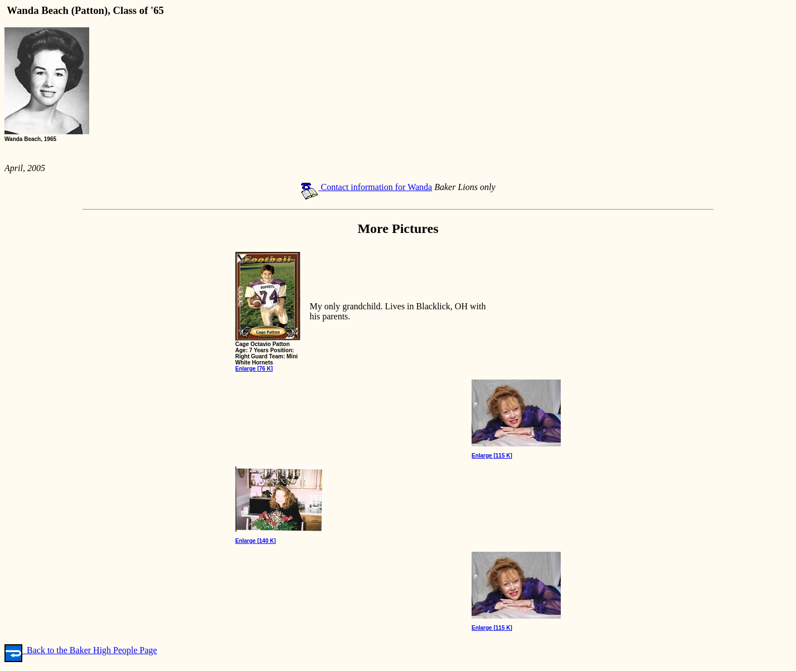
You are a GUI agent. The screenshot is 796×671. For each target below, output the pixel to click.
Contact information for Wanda (366, 187)
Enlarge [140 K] (255, 541)
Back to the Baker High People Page (80, 650)
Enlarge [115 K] (492, 456)
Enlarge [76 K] (254, 369)
